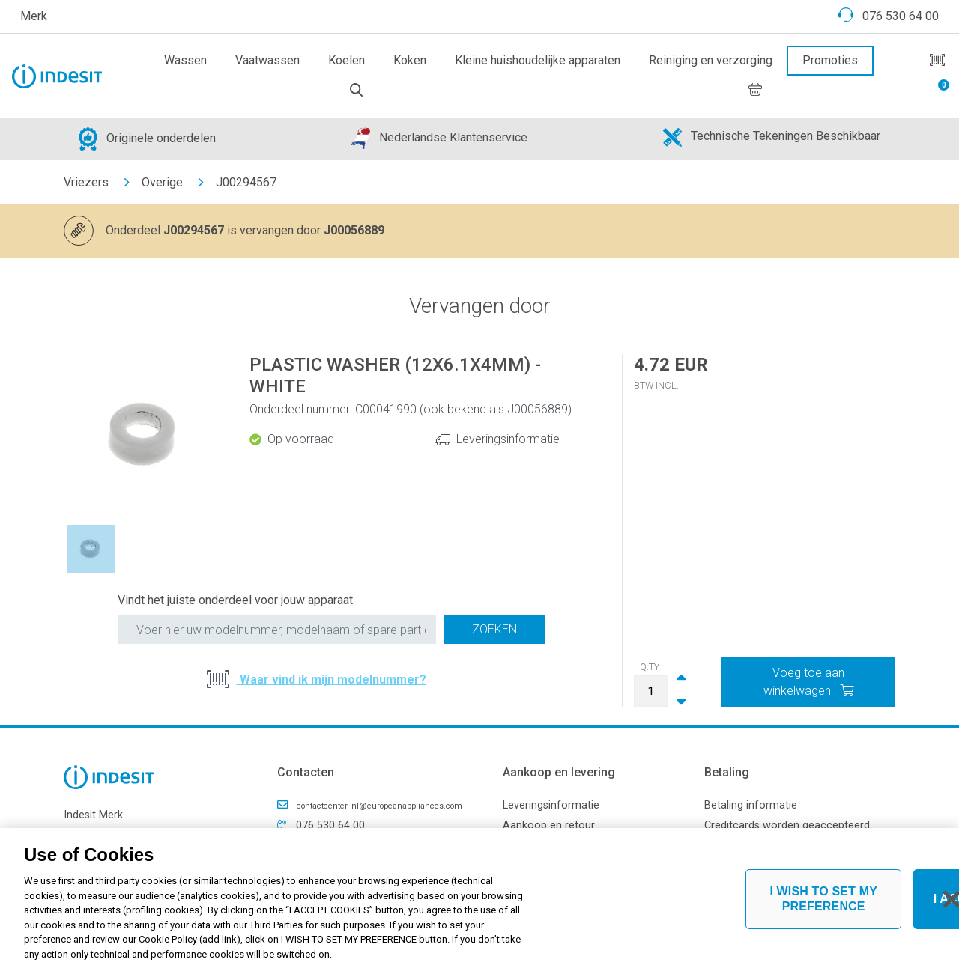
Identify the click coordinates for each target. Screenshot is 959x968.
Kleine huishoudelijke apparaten (537, 60)
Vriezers (86, 182)
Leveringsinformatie (508, 439)
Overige (162, 182)
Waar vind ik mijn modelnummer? (331, 679)
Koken (409, 60)
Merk (33, 16)
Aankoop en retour (549, 825)
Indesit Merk (93, 815)
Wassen (185, 60)
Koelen (346, 60)
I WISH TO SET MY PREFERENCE (823, 905)
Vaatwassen (267, 60)
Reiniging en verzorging (710, 60)
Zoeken (494, 629)
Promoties (830, 60)
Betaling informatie (750, 805)
